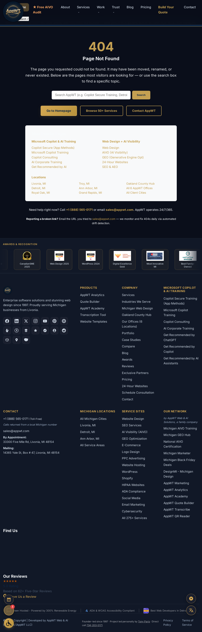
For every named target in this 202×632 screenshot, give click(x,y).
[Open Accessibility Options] (9, 623)
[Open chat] (9, 610)
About (65, 7)
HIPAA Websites (133, 485)
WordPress (129, 472)
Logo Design (131, 452)
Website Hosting (133, 465)
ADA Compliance (134, 491)
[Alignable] (54, 330)
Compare (128, 346)
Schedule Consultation (138, 392)
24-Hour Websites (115, 162)
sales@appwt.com (119, 210)
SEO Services (131, 425)
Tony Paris (144, 621)
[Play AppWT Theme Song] (191, 598)
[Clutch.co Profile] (64, 321)
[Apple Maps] (17, 340)
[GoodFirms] (35, 330)
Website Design (133, 419)
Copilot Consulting (45, 157)
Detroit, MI (38, 188)
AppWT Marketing (176, 483)
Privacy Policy (168, 622)
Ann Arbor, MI (88, 188)
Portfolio (128, 333)
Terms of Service (187, 622)
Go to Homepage (59, 111)
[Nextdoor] (45, 330)
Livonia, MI (39, 183)
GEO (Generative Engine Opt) (123, 157)
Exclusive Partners (135, 373)
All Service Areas (92, 445)
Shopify (127, 478)
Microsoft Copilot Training (50, 152)
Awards (127, 359)
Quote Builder (90, 302)
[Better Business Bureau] (17, 330)
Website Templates (93, 321)
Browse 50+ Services (101, 111)
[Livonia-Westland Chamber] (7, 340)
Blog (130, 7)
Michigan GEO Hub (177, 435)
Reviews (128, 366)
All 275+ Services (134, 518)
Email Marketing (133, 505)
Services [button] (83, 9)
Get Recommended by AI (49, 167)
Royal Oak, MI (41, 192)
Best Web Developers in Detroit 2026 (169, 610)
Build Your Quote (166, 9)
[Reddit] (64, 330)
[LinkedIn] (17, 321)
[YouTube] (45, 321)
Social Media (131, 498)
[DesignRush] (26, 330)
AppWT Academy (92, 308)
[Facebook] (7, 321)
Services (128, 295)
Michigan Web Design (137, 308)
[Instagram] (35, 321)
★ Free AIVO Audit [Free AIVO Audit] (43, 9)
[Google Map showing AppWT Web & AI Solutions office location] (101, 552)
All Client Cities (136, 192)
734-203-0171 (95, 625)
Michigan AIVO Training (180, 428)
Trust (116, 9)
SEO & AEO (110, 167)
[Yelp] (7, 330)
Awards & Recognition (20, 244)
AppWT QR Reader (177, 516)
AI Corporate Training (47, 162)
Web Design (110, 148)
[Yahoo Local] (26, 340)
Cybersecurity (132, 511)
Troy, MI (84, 183)
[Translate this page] (191, 610)
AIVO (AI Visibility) (115, 152)
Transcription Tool (93, 315)
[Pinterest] (54, 321)
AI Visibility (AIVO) (135, 432)
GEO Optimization (134, 438)
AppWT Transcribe (177, 509)
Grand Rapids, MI (90, 192)
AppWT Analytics (92, 295)
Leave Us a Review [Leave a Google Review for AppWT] (19, 597)
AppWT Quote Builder (179, 503)
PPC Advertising (133, 458)
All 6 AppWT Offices (139, 188)
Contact (190, 7)
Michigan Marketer (177, 453)
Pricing (146, 7)
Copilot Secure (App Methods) (53, 148)
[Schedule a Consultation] (9, 599)
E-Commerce (131, 445)
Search (141, 94)
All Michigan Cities (93, 419)
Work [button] (101, 9)
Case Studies (131, 340)
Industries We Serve (136, 302)
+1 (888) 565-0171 (79, 210)
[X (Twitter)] (26, 321)
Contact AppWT (144, 111)
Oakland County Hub (140, 183)
